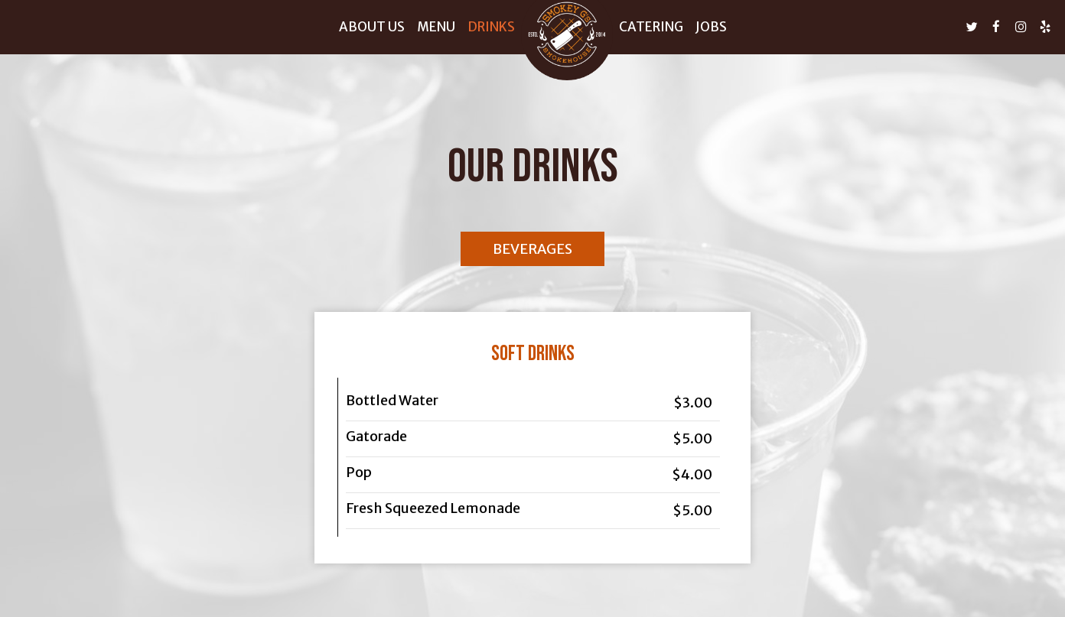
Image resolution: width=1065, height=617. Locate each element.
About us (372, 26)
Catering (651, 26)
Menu (436, 26)
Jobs (711, 26)
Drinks (491, 26)
